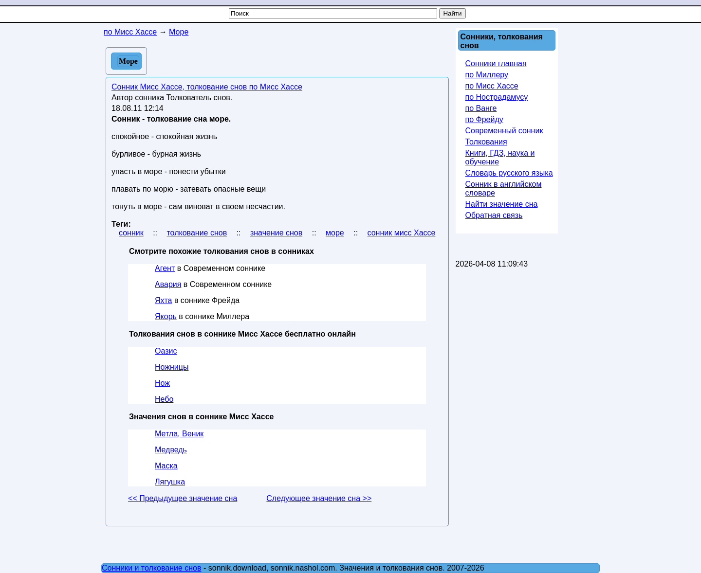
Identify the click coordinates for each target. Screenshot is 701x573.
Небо (164, 399)
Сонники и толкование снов (152, 568)
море (335, 233)
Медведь (171, 450)
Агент (165, 268)
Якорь (166, 316)
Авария (168, 284)
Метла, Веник (179, 434)
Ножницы (171, 367)
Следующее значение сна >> (318, 498)
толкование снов (196, 233)
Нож (162, 383)
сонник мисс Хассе (402, 233)
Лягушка (170, 482)
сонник (131, 233)
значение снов (276, 233)
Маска (166, 466)
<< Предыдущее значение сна (182, 498)
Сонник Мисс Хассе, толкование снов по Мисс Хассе (206, 87)
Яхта (163, 300)
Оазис (166, 351)
